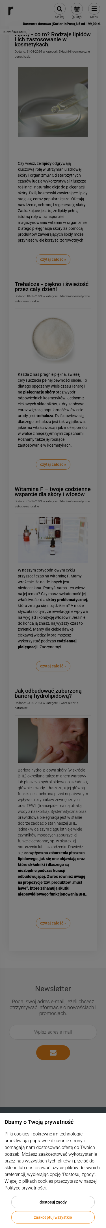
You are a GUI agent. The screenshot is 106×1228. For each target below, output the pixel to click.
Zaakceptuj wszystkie (53, 1217)
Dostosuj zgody (53, 1202)
